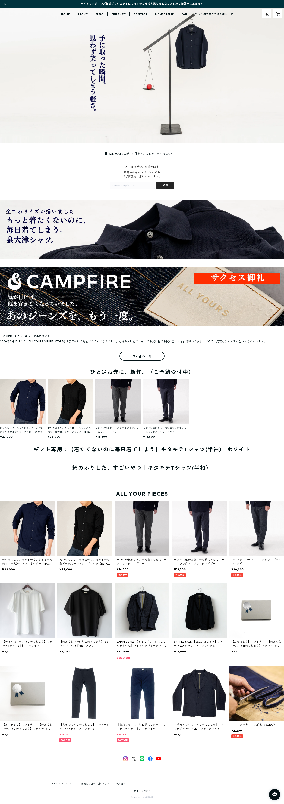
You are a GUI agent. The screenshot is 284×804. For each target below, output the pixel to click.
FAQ (184, 14)
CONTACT (140, 14)
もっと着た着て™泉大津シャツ (214, 14)
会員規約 (121, 783)
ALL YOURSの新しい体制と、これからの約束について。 (142, 154)
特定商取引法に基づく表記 (95, 783)
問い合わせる (142, 356)
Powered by (142, 797)
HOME (65, 14)
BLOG (100, 14)
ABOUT (83, 14)
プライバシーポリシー (63, 783)
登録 (165, 185)
